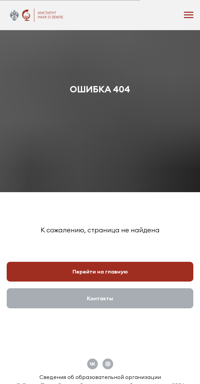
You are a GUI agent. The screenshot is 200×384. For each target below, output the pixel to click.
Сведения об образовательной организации (100, 377)
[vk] (92, 364)
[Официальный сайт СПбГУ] (108, 364)
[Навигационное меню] (188, 15)
